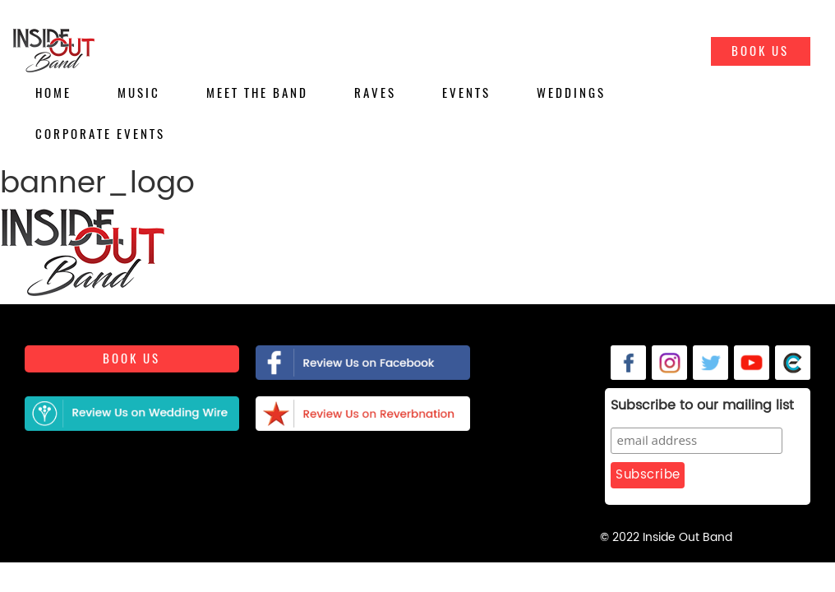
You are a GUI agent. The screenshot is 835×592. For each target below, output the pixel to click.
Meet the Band (257, 93)
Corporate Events (100, 134)
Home (53, 93)
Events (466, 93)
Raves (375, 93)
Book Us (760, 51)
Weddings (571, 93)
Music (139, 93)
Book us (131, 362)
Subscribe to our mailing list (662, 406)
